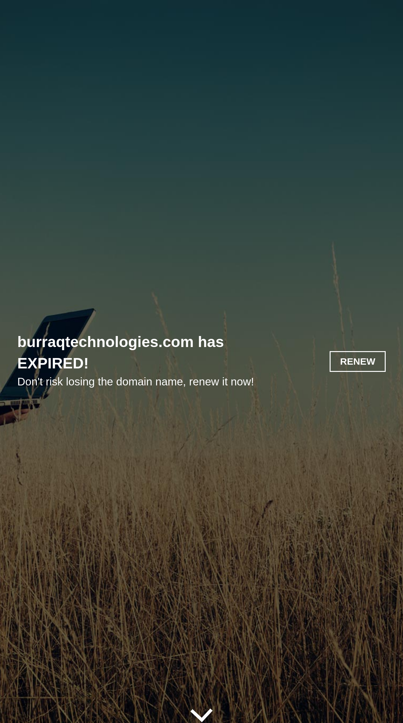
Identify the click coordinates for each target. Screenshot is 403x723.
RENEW (357, 361)
